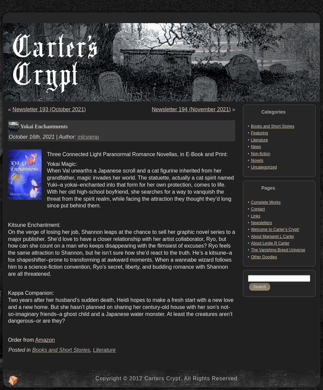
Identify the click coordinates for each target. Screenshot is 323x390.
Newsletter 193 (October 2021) (49, 109)
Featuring (259, 133)
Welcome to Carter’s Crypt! (275, 229)
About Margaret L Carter (272, 236)
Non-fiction (260, 153)
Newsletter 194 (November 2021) (191, 109)
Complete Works (265, 202)
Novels (257, 160)
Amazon (45, 340)
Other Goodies (264, 257)
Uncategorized (264, 167)
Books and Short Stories (61, 350)
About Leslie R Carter (270, 243)
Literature (104, 350)
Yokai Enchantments (44, 126)
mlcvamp (88, 137)
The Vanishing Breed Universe (278, 250)
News (256, 146)
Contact (258, 209)
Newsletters (261, 222)
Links (255, 216)
